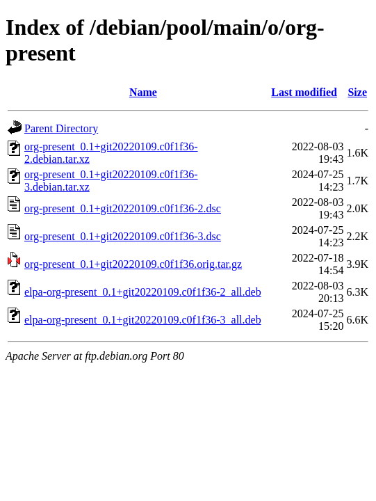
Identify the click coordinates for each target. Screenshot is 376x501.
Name (143, 92)
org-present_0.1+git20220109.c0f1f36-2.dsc (122, 208)
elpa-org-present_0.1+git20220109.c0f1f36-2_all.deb (142, 292)
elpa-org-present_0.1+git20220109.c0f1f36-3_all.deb (142, 320)
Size (357, 92)
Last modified (304, 92)
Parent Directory (61, 128)
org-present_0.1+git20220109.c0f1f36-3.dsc (122, 236)
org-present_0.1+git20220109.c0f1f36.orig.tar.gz (133, 264)
